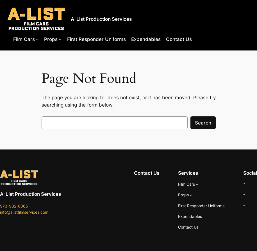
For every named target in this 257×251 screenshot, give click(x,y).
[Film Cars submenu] (37, 39)
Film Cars (24, 39)
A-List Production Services (101, 19)
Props (51, 39)
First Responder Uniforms (96, 39)
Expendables (146, 39)
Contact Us (179, 39)
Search (203, 123)
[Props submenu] (60, 39)
